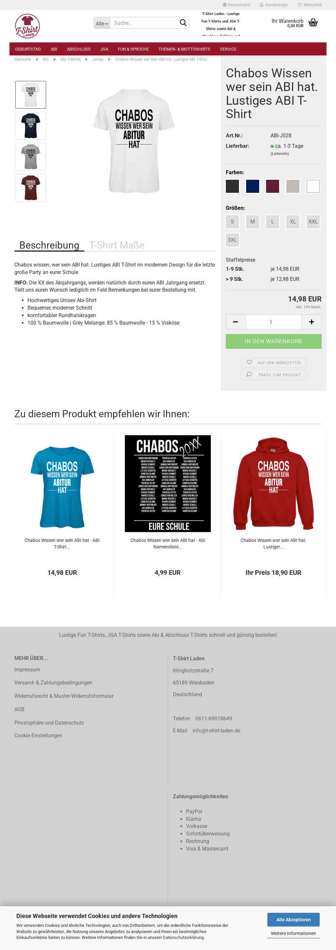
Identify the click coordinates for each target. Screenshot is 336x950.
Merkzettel (310, 5)
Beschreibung (49, 245)
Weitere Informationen (293, 933)
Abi (54, 49)
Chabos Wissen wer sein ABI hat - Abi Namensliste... (167, 543)
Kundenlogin (274, 5)
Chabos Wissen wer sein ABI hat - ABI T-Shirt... (62, 543)
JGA (104, 49)
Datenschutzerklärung (183, 937)
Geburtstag (28, 49)
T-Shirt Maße (116, 245)
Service (228, 49)
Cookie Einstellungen (38, 735)
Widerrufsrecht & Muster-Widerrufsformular (63, 696)
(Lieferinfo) (280, 154)
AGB (19, 709)
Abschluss (79, 49)
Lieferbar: (237, 146)
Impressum (27, 670)
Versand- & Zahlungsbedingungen (53, 683)
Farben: (235, 172)
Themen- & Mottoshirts (184, 49)
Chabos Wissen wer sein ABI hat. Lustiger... (274, 543)
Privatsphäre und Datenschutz (49, 723)
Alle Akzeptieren (294, 919)
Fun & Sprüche (133, 49)
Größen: (235, 208)
